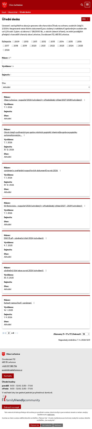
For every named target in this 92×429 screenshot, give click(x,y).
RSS (85, 19)
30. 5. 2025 (9, 278)
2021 (43, 46)
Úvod (4, 12)
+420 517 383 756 (9, 366)
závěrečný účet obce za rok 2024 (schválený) (25, 270)
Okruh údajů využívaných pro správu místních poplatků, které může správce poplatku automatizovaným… (40, 134)
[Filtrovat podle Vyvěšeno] (46, 70)
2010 (26, 41)
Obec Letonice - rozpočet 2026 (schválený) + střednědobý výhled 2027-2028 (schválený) (45, 100)
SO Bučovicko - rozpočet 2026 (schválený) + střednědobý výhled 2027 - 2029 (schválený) (45, 206)
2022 (52, 46)
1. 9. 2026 (8, 317)
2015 (71, 41)
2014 (61, 41)
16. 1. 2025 (8, 310)
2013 (53, 41)
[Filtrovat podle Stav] (46, 87)
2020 (34, 46)
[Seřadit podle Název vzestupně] (11, 57)
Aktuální (7, 118)
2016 (79, 41)
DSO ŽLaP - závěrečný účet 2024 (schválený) (25, 238)
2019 (25, 46)
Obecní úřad (12, 12)
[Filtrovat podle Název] (46, 62)
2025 (80, 46)
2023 (62, 46)
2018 (16, 46)
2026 (7, 50)
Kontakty (8, 376)
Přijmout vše (35, 425)
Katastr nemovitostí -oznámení (19, 303)
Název (6, 58)
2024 (71, 46)
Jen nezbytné (46, 425)
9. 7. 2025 (8, 245)
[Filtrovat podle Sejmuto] (46, 79)
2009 (17, 41)
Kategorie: (6, 41)
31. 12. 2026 (9, 149)
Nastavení (58, 425)
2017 (7, 46)
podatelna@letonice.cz (12, 370)
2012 (44, 41)
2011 (35, 41)
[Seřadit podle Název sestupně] (11, 58)
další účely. (51, 414)
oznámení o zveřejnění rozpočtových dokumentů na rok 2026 (33, 170)
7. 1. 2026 (8, 107)
